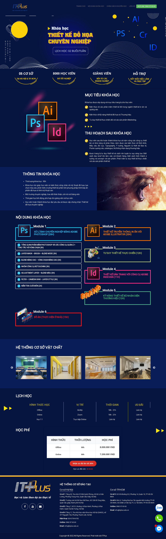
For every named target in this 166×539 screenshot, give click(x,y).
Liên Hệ (132, 6)
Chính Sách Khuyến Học (117, 6)
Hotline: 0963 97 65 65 (146, 6)
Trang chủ (80, 6)
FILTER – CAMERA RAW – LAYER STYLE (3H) (37, 279)
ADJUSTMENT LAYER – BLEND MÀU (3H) (36, 273)
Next (154, 367)
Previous (12, 367)
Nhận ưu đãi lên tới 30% (83, 463)
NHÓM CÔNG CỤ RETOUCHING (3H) (33, 266)
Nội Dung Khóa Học (96, 6)
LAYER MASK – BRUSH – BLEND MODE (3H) (37, 253)
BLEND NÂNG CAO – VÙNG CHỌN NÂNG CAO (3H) (39, 260)
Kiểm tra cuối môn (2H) (29, 286)
